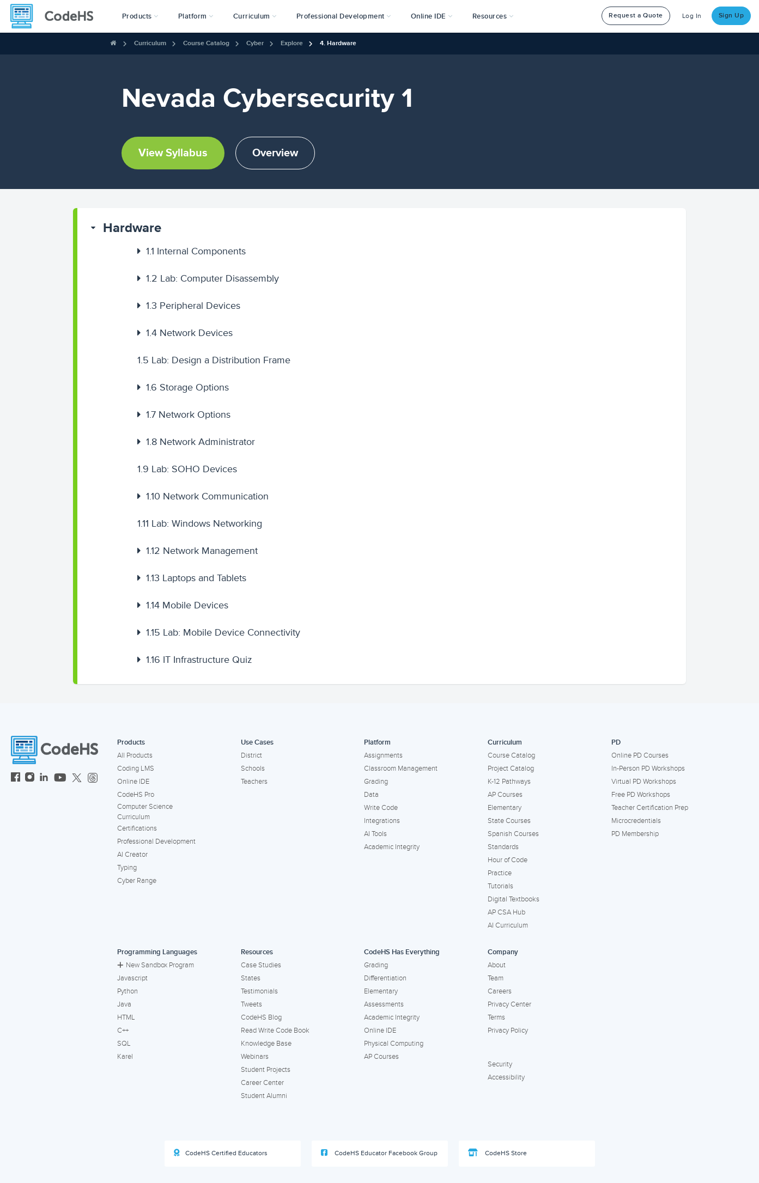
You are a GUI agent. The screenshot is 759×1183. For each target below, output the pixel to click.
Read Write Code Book (275, 1030)
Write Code (381, 807)
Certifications (137, 828)
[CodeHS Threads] (92, 778)
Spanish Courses (513, 834)
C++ (123, 1030)
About (497, 965)
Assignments (383, 755)
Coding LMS (135, 768)
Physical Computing (393, 1043)
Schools (253, 768)
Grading (376, 781)
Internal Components (196, 251)
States (250, 978)
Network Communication (207, 496)
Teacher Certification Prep (649, 807)
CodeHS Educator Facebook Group (379, 1153)
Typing (127, 867)
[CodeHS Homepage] (56, 16)
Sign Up (731, 15)
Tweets (251, 1004)
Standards (503, 847)
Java (124, 1004)
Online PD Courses (640, 755)
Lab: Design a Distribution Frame (213, 360)
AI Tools (375, 834)
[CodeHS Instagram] (29, 778)
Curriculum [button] (255, 16)
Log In (692, 16)
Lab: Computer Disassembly (212, 278)
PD (616, 742)
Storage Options (187, 387)
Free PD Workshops (640, 794)
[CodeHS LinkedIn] (43, 778)
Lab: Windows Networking (199, 523)
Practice (500, 873)
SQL (124, 1043)
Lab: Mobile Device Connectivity (223, 632)
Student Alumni (264, 1095)
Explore (292, 43)
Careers (500, 991)
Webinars (255, 1056)
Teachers (254, 781)
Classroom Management (401, 768)
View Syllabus (173, 153)
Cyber (255, 43)
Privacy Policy (508, 1030)
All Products (135, 755)
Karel (125, 1056)
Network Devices (189, 333)
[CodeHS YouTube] (60, 778)
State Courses (509, 820)
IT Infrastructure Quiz (199, 660)
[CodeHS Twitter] (76, 778)
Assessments (384, 1004)
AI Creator (132, 854)
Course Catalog (206, 43)
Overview (275, 153)
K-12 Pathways (509, 781)
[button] (140, 16)
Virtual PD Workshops (643, 781)
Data (371, 794)
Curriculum (150, 43)
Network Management (202, 551)
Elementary (504, 807)
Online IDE (133, 781)
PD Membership (635, 834)
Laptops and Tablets (196, 578)
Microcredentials (636, 820)
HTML (126, 1017)
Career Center (262, 1082)
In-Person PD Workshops (648, 768)
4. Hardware (338, 43)
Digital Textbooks (513, 899)
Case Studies (261, 965)
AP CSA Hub (506, 912)
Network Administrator (200, 442)
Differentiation (385, 978)
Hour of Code (507, 860)
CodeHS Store (497, 1153)
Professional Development (156, 841)
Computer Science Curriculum (145, 811)
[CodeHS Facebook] (15, 778)
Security (500, 1064)
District (251, 755)
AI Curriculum (508, 925)
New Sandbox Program (155, 965)
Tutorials (500, 886)
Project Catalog (511, 768)
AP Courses (505, 794)
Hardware (132, 228)
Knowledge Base (266, 1043)
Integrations (382, 820)
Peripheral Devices (193, 306)
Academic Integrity (392, 847)
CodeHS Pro (135, 794)
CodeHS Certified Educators (221, 1153)
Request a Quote (636, 15)
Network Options (188, 414)
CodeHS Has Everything (402, 952)
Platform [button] (196, 16)
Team (495, 978)
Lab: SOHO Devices (187, 469)
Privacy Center (509, 1004)
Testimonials (259, 991)
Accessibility (506, 1077)
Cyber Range (136, 880)
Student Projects (265, 1069)
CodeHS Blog (261, 1017)
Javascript (132, 978)
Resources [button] (493, 16)
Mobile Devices (187, 605)
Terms (496, 1017)
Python (127, 991)
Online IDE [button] (432, 16)
